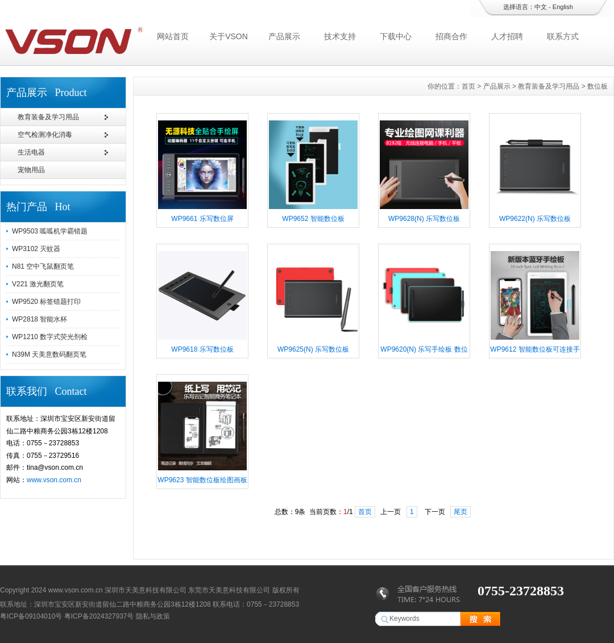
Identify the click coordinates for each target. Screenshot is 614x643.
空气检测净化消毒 (45, 135)
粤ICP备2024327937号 (99, 616)
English (563, 6)
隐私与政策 (153, 616)
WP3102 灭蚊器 (36, 249)
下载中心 (396, 36)
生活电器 (31, 152)
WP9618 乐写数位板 (202, 349)
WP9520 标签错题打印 (46, 302)
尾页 (460, 512)
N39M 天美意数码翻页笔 (49, 354)
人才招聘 (507, 36)
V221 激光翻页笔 (38, 284)
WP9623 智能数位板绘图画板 (202, 480)
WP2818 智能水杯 (39, 319)
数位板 (597, 86)
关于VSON (228, 36)
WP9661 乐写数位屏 (202, 219)
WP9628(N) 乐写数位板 (424, 219)
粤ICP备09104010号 (31, 616)
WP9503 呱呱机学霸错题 (50, 231)
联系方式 (563, 36)
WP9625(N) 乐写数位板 (313, 349)
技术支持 (340, 36)
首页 (468, 86)
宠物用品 (31, 170)
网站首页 (173, 36)
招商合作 (451, 36)
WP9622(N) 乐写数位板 (535, 219)
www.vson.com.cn (54, 480)
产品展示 (284, 36)
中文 (540, 6)
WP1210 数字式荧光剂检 (50, 337)
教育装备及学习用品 (48, 117)
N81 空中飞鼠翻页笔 (43, 266)
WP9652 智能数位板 (313, 219)
